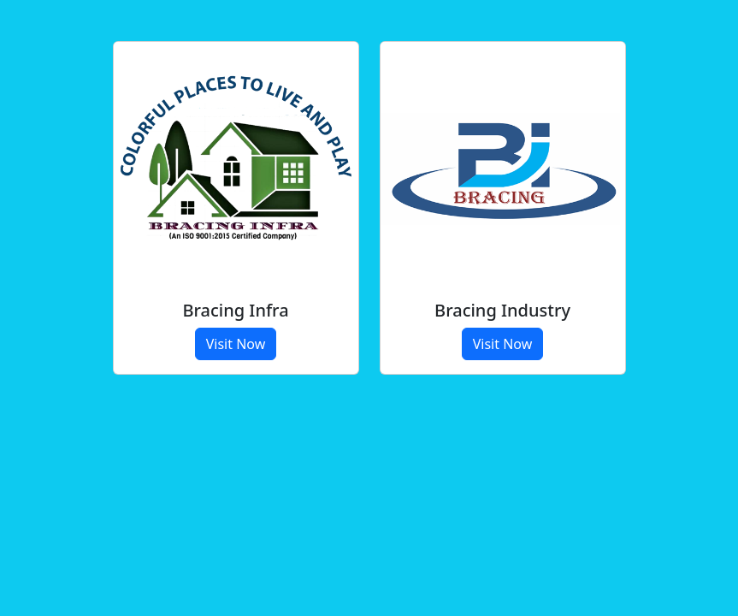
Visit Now (236, 344)
